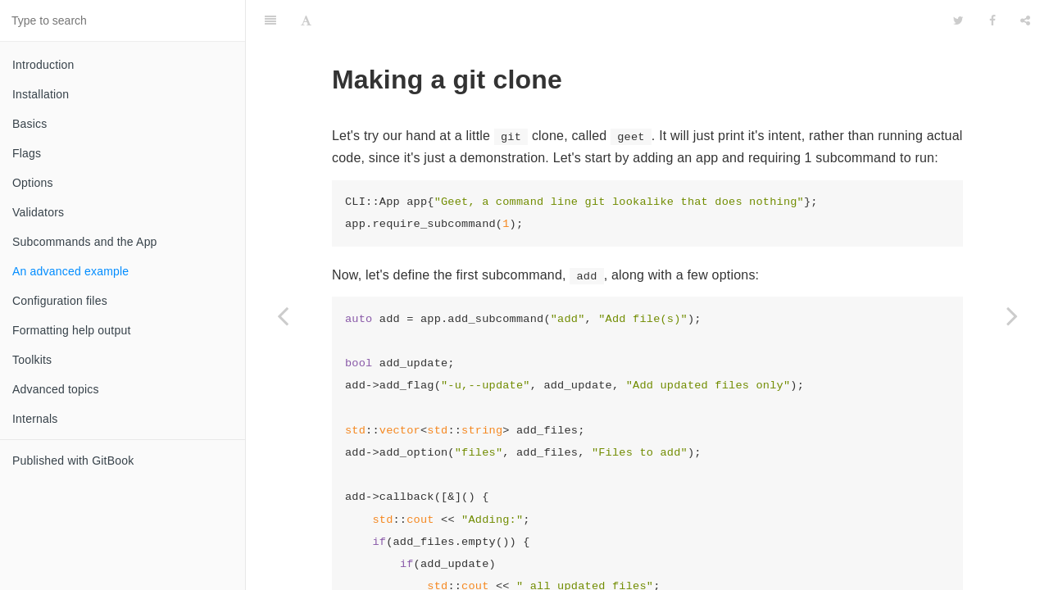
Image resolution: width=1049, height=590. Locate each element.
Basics (29, 123)
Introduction (43, 64)
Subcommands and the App (84, 241)
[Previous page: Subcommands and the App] (283, 315)
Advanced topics (55, 389)
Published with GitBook (73, 460)
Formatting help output (71, 330)
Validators (38, 212)
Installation (40, 94)
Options (32, 182)
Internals (35, 418)
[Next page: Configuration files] (1012, 315)
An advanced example (70, 271)
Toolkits (32, 359)
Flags (26, 153)
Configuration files (59, 300)
